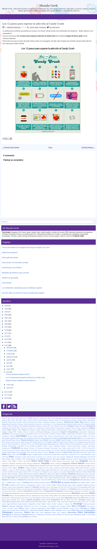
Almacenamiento (67, 420)
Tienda (68, 506)
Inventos (5, 466)
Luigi (60, 472)
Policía (79, 489)
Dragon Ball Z (37, 442)
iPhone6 (68, 466)
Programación (49, 491)
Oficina (93, 482)
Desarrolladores (46, 438)
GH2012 (10, 454)
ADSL (9, 420)
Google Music (73, 454)
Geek (4, 454)
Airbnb (41, 420)
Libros (80, 470)
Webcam (63, 512)
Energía (4, 446)
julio (7, 363)
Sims (18, 500)
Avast (79, 424)
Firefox (22, 450)
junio (8, 366)
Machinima (79, 472)
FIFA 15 (79, 448)
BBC (21, 426)
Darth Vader (69, 436)
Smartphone (55, 500)
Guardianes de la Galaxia (44, 457)
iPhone (31, 466)
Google (23, 454)
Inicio (50, 147)
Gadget (23, 452)
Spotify (27, 502)
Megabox (32, 476)
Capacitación (41, 428)
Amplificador (91, 420)
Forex (43, 450)
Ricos (60, 496)
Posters (14, 491)
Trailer (53, 508)
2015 (6, 339)
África (13, 420)
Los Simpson (35, 472)
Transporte (59, 508)
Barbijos (4, 426)
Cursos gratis (38, 436)
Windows (26, 515)
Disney (80, 440)
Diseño (58, 440)
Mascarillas (85, 474)
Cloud (88, 430)
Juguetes (56, 468)
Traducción (33, 508)
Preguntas (20, 491)
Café (9, 428)
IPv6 (76, 466)
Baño (93, 424)
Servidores (92, 498)
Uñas (17, 510)
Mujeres (5, 480)
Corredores (52, 434)
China (24, 430)
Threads (63, 506)
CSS (77, 434)
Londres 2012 (27, 472)
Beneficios (32, 426)
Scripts (49, 498)
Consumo (12, 434)
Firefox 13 (28, 450)
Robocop (64, 496)
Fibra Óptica (62, 448)
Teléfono (5, 506)
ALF (60, 420)
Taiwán (54, 504)
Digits (41, 440)
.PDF (3, 418)
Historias (49, 459)
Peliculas (35, 487)
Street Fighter (69, 502)
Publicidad (8, 493)
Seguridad (68, 498)
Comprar (63, 432)
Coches (93, 430)
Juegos (21, 468)
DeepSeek (13, 438)
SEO (82, 498)
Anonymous (32, 422)
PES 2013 (70, 487)
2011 (6, 395)
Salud (93, 496)
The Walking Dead (53, 506)
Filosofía (4, 450)
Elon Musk (60, 444)
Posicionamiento (6, 491)
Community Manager (43, 432)
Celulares (91, 428)
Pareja (14, 487)
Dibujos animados (27, 440)
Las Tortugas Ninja (38, 470)
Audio (58, 424)
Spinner (22, 502)
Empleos (72, 444)
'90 (6, 418)
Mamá (9, 474)
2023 (6, 315)
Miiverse (17, 478)
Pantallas (5, 487)
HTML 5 (15, 461)
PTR (3, 493)
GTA (33, 457)
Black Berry (63, 426)
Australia (64, 424)
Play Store (30, 489)
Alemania (51, 420)
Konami (4, 470)
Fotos (73, 450)
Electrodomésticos (49, 444)
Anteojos (40, 422)
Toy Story (10, 508)
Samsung (14, 498)
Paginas (86, 485)
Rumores (87, 496)
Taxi (71, 504)
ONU (18, 485)
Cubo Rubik (91, 434)
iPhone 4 (38, 466)
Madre (85, 472)
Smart (48, 500)
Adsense (4, 420)
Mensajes (67, 476)
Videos (27, 512)
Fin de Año (10, 450)
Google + (30, 454)
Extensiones (91, 446)
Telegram (12, 506)
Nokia (37, 482)
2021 (6, 321)
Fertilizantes (54, 448)
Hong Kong (91, 459)
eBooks (70, 442)
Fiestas (69, 448)
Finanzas (17, 450)
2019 (6, 327)
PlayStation (38, 489)
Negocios (89, 480)
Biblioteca (39, 426)
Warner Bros (56, 512)
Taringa (66, 504)
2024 (6, 312)
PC (31, 487)
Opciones (23, 485)
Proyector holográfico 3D (75, 491)
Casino (78, 428)
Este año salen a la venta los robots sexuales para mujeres (23, 293)
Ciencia (64, 430)
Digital (37, 440)
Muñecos (15, 480)
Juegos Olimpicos (31, 468)
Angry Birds (12, 422)
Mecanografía (13, 476)
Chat (8, 430)
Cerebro (4, 430)
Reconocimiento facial (60, 493)
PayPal (27, 487)
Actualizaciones (82, 418)
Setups (4, 500)
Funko (4, 452)
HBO (24, 459)
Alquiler (74, 420)
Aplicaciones (69, 422)
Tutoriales (83, 508)
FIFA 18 (85, 448)
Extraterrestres (6, 448)
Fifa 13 (74, 448)
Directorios (52, 440)
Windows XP (60, 515)
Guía (58, 457)
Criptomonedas (70, 434)
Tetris (36, 506)
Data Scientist (77, 436)
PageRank (80, 485)
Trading (26, 508)
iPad (21, 466)
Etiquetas (63, 446)
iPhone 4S (44, 466)
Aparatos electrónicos (56, 422)
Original (48, 485)
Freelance (92, 450)
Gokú (18, 454)
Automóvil (70, 424)
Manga (21, 474)
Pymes (22, 493)
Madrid (90, 472)
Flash (39, 450)
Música (21, 480)
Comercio (26, 432)
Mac (68, 472)
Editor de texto (6, 444)
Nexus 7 (14, 482)
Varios (46, 510)
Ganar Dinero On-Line (71, 452)
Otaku (54, 485)
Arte (15, 424)
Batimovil (10, 426)
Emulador (85, 444)
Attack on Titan (51, 424)
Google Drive (47, 454)
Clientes (83, 430)
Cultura (12, 436)
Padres (74, 485)
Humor (34, 461)
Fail (22, 448)
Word (72, 515)
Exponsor (84, 446)
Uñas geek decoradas (10, 257)
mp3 (88, 478)
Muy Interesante (29, 480)
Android (4, 422)
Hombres (75, 459)
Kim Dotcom (84, 468)
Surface (38, 504)
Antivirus (46, 422)
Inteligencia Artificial (69, 463)
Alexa (56, 420)
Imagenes (42, 27)
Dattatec (85, 436)
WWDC (84, 515)
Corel (39, 434)
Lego (61, 470)
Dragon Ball (28, 442)
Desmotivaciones (74, 438)
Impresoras (5, 463)
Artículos (20, 424)
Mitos (37, 478)
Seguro (75, 498)
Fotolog (68, 450)
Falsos (26, 448)
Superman (32, 504)
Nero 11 (4, 482)
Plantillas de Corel (21, 489)
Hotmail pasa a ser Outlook (12, 268)
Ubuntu (4, 510)
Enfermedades (12, 446)
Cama (26, 428)
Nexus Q (20, 482)
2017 (6, 333)
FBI (36, 448)
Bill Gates (51, 426)
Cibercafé (59, 430)
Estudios (57, 446)
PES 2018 (77, 487)
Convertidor (29, 434)
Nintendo (26, 482)
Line (84, 470)
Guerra (54, 457)
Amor (85, 420)
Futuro (18, 452)
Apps (82, 422)
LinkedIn (4, 472)
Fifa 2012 (91, 448)
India (24, 463)
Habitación (70, 457)
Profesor (41, 491)
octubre (9, 354)
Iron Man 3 (88, 466)
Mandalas (15, 474)
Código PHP (12, 432)
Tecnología (77, 504)
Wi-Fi (11, 515)
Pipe (8, 489)
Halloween (83, 457)
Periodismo (42, 487)
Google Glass (55, 454)
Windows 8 (41, 515)
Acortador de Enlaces (70, 418)
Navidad (83, 480)
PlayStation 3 (46, 489)
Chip (28, 430)
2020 (6, 324)
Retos (52, 496)
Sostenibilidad (6, 502)
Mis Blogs (31, 478)
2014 (6, 342)
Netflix (9, 482)
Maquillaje (36, 474)
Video (73, 510)
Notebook (48, 482)
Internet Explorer (90, 463)
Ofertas (88, 482)
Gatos (93, 452)
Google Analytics (38, 454)
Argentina (5, 424)
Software (82, 500)
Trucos (65, 508)
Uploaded (22, 510)
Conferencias (91, 432)
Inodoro (52, 463)
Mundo (10, 480)
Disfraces (74, 440)
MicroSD (4, 478)
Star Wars (39, 502)
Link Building (90, 470)
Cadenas (5, 428)
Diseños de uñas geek (10, 278)
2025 (6, 309)
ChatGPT (14, 430)
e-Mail (55, 442)
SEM (79, 498)
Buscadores (90, 426)
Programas (59, 491)
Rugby (82, 496)
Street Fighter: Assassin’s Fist (82, 502)
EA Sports (60, 442)
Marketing (72, 474)
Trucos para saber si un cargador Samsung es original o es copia (25, 247)
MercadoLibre (75, 476)
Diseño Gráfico (66, 440)
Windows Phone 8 (51, 515)
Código (4, 432)
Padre (69, 485)
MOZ (78, 478)
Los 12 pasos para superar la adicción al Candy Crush (33, 23)
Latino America (51, 470)
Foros (53, 450)
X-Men (89, 515)
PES (59, 487)
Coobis (35, 434)
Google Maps (65, 454)
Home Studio (6, 283)
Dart (63, 436)
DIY (3, 442)
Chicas (20, 430)
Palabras (92, 485)
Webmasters (72, 512)
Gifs (14, 454)
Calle (22, 428)
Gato (89, 452)
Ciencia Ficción (72, 430)
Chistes (32, 430)
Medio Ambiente (23, 476)
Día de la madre (86, 438)
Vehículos (52, 510)
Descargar (63, 438)
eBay (66, 442)
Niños (32, 482)
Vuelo (41, 512)
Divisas (93, 440)
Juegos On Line (43, 468)
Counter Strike (61, 434)
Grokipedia (18, 457)
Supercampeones (23, 504)
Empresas (78, 444)
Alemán (45, 420)
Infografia (45, 463)
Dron (44, 442)
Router (78, 496)
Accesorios (59, 418)
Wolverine (67, 515)
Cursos (30, 436)
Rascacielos (43, 493)
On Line (5, 485)
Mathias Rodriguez (13, 27)
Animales (19, 422)
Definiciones (19, 438)
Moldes (41, 478)
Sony (93, 500)
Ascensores (31, 424)
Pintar (93, 487)
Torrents (4, 508)
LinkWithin (10, 472)
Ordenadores (30, 485)
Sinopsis (23, 500)
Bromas (83, 426)
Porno (87, 489)
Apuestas (87, 422)
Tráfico (48, 508)
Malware (4, 474)
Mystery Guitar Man (42, 480)
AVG (83, 424)
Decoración (6, 438)
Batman (16, 426)
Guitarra (63, 457)
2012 (6, 392)
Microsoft (11, 478)
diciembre (10, 348)
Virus (37, 512)
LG (77, 470)
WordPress (77, 515)
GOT (79, 454)
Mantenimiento (28, 474)
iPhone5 (57, 466)
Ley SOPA (71, 470)
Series (86, 498)
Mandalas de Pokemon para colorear (15, 273)
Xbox (93, 515)
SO (65, 500)
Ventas (64, 510)
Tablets (43, 504)
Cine (79, 430)
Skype (43, 500)
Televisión (27, 506)
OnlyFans (12, 485)
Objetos (83, 482)
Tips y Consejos (78, 506)
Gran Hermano (86, 454)
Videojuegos (7, 512)
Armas (11, 424)
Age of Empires (28, 420)
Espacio (33, 446)
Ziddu (30, 517)
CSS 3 (80, 434)
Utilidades (40, 510)
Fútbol (13, 452)
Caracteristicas (60, 428)
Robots (69, 496)
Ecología (80, 442)
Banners (88, 424)
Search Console (55, 498)
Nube (78, 482)
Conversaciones (20, 434)
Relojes (12, 496)
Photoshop (84, 487)
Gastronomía (83, 452)
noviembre (10, 351)
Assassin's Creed (40, 424)
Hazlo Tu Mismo (16, 459)
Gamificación (59, 452)
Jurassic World (74, 468)
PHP (89, 487)
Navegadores (75, 480)
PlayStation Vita (64, 489)
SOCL (76, 500)
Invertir (17, 466)
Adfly (88, 418)
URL (27, 510)
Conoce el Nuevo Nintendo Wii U (18, 374)
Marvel (78, 474)
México (85, 476)
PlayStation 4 (55, 489)
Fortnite (57, 450)
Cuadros (85, 434)
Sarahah (44, 498)
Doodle (23, 442)
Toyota (15, 508)
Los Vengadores (44, 472)
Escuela (27, 446)
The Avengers (43, 506)
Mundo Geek (48, 5)
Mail (93, 472)
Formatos (48, 450)
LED (58, 470)
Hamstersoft (91, 457)
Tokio (88, 506)
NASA (50, 480)
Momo (46, 478)
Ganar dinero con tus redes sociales (15, 262)
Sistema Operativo (34, 500)
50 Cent (52, 418)
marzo (8, 385)
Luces (51, 472)
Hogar (62, 459)
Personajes (54, 487)
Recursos (76, 493)
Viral (32, 512)
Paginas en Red (54, 546)
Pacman (64, 485)
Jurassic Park (64, 468)
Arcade (93, 422)
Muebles (92, 478)
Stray (62, 502)
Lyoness (64, 472)
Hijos (37, 459)
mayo (8, 369)
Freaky (86, 450)
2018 (6, 330)
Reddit (82, 493)
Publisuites (16, 493)
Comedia (19, 432)
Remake (17, 496)
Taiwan (49, 504)
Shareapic (13, 500)
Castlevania (84, 428)
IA (50, 461)
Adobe (93, 418)
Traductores (41, 508)
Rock (74, 496)
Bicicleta (44, 426)
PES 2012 (64, 487)
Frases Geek (80, 450)
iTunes (10, 468)
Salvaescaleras (6, 498)
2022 (6, 318)
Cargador (68, 428)
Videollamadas (18, 512)
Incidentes (19, 463)
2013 (6, 345)
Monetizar (57, 478)
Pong (83, 489)
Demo (26, 438)
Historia (42, 459)
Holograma (69, 459)
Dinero (45, 440)
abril (8, 372)
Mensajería (59, 476)
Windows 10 (33, 515)
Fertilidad (47, 448)
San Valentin (36, 498)
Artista (26, 424)
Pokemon (73, 489)
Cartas (73, 428)
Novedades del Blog (69, 482)
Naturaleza (66, 480)
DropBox (49, 442)
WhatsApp (6, 515)
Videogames (90, 510)
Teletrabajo (19, 506)
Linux (16, 472)
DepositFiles (37, 438)
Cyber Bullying (48, 436)
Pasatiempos (20, 487)
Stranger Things (56, 502)
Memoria (52, 476)
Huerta (20, 461)
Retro (56, 496)
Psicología (92, 491)
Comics (32, 432)
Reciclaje (50, 493)
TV (89, 508)
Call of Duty (16, 428)
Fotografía (63, 450)
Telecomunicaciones (89, 504)
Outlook (59, 485)
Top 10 (92, 506)
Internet (81, 463)
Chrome (43, 430)
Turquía (77, 508)
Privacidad (27, 491)
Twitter (92, 508)
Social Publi (70, 500)
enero (8, 388)
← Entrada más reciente (10, 147)
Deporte (30, 438)
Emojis (66, 444)
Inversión (11, 466)
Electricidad (39, 444)
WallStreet (47, 512)
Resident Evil (36, 496)
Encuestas (92, 444)
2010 (6, 398)
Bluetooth (77, 426)
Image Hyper (75, 461)
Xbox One (18, 517)
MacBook (73, 472)
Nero (93, 480)
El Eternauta (22, 444)
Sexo (8, 500)
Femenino (40, 448)
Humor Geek (34, 27)
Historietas (56, 459)
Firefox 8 (35, 450)
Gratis (11, 457)
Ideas (54, 461)
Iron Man (81, 466)
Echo (75, 442)
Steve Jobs (47, 502)
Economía (86, 442)
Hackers (77, 457)
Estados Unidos (48, 446)
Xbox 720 (11, 517)
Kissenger (92, 468)
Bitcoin (57, 426)
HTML (9, 461)
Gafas (28, 452)
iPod (72, 466)
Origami (38, 485)
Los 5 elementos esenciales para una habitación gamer (22, 288)
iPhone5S (63, 466)
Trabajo (21, 508)
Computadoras (72, 432)
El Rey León (30, 444)
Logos (20, 472)
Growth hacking (26, 457)
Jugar (51, 468)
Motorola (69, 478)
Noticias (56, 482)
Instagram (58, 463)
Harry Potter (6, 459)
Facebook (15, 448)
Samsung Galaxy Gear (25, 498)
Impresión (92, 461)
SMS (62, 500)
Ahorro (35, 420)
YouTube (24, 517)
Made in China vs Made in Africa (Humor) (21, 380)
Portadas (92, 489)
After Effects (19, 420)
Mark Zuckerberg (62, 474)
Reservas (28, 496)
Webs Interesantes (86, 512)
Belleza (25, 426)
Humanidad (26, 461)
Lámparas (23, 470)
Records (69, 493)
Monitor (64, 478)
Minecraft (24, 478)
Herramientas (30, 459)
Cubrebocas (5, 436)
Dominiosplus (16, 442)
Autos (75, 424)
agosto (9, 360)
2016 (6, 336)
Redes (87, 493)
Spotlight (32, 502)
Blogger (71, 426)
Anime (25, 422)
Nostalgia (42, 482)
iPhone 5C (51, 466)
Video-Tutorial (80, 510)
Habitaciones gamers (10, 252)
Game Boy (34, 452)
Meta (80, 476)
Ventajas (59, 510)
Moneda (51, 478)
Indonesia (29, 463)
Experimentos (77, 446)
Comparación (55, 432)
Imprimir (12, 463)
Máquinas (43, 474)
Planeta (13, 489)
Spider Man (16, 502)
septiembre (10, 357)
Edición (93, 442)
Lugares (55, 472)
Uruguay (31, 510)
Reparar (22, 496)
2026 (6, 306)
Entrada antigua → (88, 147)
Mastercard (5, 476)
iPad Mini (26, 466)
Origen (43, 485)
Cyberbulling (57, 436)
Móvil (75, 478)
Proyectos (86, 491)
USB (35, 510)
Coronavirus (45, 434)
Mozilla (83, 478)
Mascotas (92, 474)
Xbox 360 (5, 517)
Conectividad (83, 432)
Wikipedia (19, 515)
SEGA (62, 498)
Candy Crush (32, 428)
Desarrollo (55, 438)
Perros (48, 487)
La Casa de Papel (13, 470)
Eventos (69, 446)
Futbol (9, 452)
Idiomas (59, 461)
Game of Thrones (43, 452)
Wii (15, 515)
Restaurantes (45, 496)
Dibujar (18, 440)
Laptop (29, 470)
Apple (77, 422)
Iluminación (66, 461)
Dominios (8, 442)
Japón (15, 468)
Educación (14, 444)
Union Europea (11, 510)
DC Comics (91, 436)
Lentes (66, 470)
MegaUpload (39, 476)
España (39, 446)
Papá (9, 487)
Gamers (51, 452)
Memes (46, 476)
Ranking (27, 493)
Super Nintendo (12, 504)
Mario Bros (51, 474)
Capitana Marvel (50, 428)
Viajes (69, 510)
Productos (35, 491)
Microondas (91, 476)
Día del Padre (10, 440)
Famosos (31, 448)
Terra (32, 506)
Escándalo (21, 446)
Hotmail (4, 461)
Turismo (71, 508)
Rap (32, 493)
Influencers (36, 463)
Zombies (34, 517)
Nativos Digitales (57, 480)
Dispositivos (86, 440)
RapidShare (36, 493)
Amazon (80, 420)
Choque (38, 430)
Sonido (88, 500)
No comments (54, 27)
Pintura (4, 489)
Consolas (5, 434)
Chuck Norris (51, 430)
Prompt (66, 491)
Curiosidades (21, 436)
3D (49, 418)
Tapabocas (60, 504)
